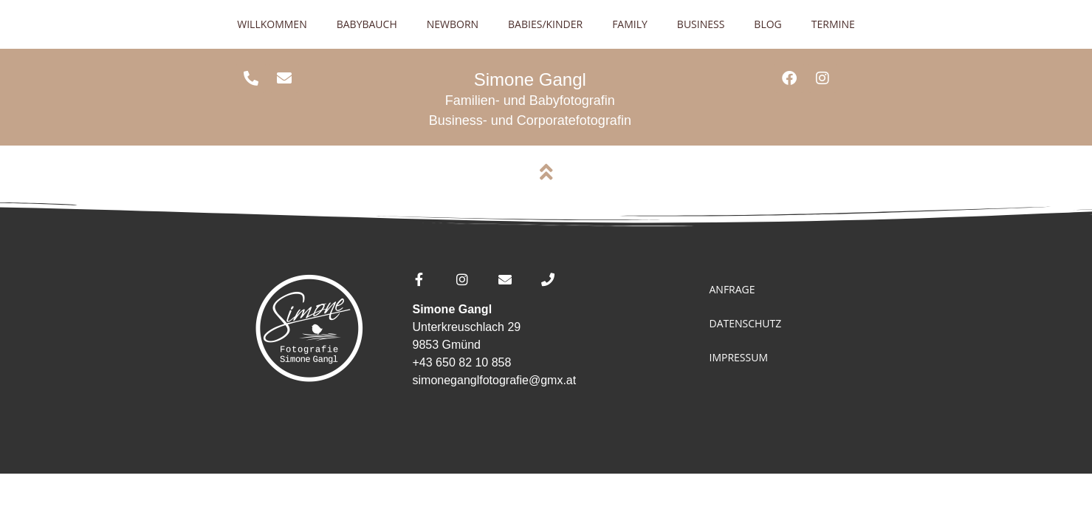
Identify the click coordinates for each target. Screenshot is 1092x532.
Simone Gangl (530, 79)
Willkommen (271, 24)
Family (630, 24)
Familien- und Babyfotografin (530, 100)
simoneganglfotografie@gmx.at (495, 380)
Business (701, 24)
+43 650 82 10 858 (462, 362)
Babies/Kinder (545, 24)
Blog (767, 24)
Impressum (738, 357)
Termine (833, 24)
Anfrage (732, 289)
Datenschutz (745, 323)
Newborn (452, 24)
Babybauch (367, 24)
